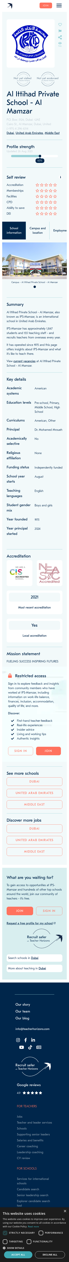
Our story (22, 1005)
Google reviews (29, 1085)
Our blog (22, 1018)
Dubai (34, 781)
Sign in (20, 751)
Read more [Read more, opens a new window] (33, 1226)
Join (46, 5)
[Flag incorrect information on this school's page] (60, 30)
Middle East (34, 804)
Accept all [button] (18, 1254)
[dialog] (34, 1234)
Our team (22, 1011)
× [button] (64, 1211)
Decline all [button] (50, 1254)
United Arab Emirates (35, 793)
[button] (34, 1248)
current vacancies (24, 361)
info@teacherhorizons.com (32, 1029)
